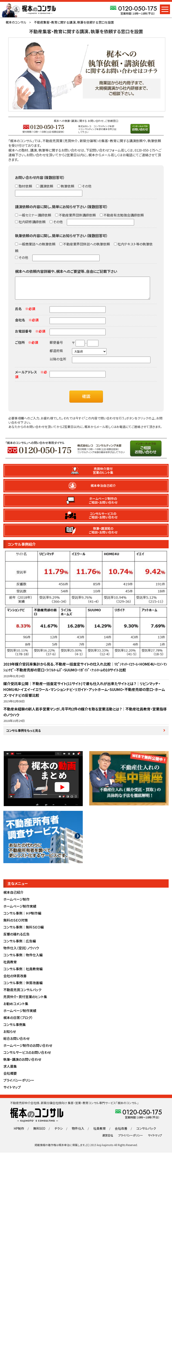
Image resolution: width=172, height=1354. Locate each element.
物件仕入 (78, 1133)
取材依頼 (25, 186)
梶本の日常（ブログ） (18, 1023)
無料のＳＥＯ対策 (15, 925)
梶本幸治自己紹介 (103, 490)
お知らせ (9, 1036)
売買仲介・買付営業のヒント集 (25, 1002)
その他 (86, 186)
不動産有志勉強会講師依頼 (123, 215)
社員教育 (10, 967)
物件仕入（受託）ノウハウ (21, 953)
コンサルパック (144, 1133)
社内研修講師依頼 (32, 221)
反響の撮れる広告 (16, 939)
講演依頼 (46, 186)
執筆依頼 (67, 186)
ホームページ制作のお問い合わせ (27, 1050)
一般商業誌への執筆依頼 (36, 244)
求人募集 (10, 1071)
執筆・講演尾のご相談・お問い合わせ (103, 535)
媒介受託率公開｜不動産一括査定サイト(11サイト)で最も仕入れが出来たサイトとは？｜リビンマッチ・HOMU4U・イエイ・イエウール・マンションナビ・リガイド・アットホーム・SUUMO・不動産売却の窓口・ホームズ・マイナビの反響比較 (84, 693)
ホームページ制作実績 (19, 911)
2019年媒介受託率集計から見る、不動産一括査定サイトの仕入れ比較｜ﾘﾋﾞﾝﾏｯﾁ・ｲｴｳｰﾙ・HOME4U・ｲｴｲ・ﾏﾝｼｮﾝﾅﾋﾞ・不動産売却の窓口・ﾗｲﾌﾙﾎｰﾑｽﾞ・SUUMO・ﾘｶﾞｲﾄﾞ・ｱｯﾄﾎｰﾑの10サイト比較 (85, 671)
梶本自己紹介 (13, 897)
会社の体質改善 (15, 981)
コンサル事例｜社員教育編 (23, 974)
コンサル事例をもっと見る (24, 735)
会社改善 (120, 1133)
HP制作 (21, 1133)
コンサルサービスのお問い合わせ (27, 1057)
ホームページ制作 (16, 904)
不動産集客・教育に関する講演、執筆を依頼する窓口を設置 (74, 22)
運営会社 (107, 1140)
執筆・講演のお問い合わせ (22, 1064)
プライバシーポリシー (18, 1085)
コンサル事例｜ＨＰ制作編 (22, 918)
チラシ (60, 1133)
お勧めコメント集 (15, 1009)
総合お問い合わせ (16, 1043)
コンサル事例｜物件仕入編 (23, 960)
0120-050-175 (137, 8)
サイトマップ (12, 1092)
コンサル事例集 (14, 1030)
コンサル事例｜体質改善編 (23, 988)
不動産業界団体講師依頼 (77, 215)
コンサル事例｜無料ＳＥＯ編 (23, 932)
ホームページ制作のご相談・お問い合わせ (103, 505)
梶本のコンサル (16, 22)
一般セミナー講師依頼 (34, 215)
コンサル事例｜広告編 (19, 946)
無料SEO (41, 1133)
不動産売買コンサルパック (22, 995)
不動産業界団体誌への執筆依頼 (86, 244)
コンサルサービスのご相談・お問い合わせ (103, 520)
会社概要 (10, 1078)
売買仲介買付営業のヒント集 (103, 475)
